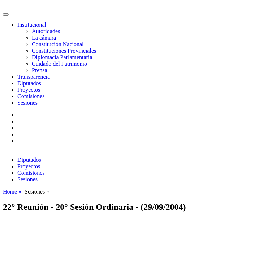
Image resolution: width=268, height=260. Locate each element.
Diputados (29, 83)
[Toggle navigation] (6, 14)
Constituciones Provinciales (64, 51)
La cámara (44, 38)
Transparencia (33, 77)
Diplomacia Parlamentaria (62, 57)
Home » (13, 191)
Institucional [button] (31, 25)
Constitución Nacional (58, 44)
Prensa (39, 70)
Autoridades (46, 31)
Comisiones (31, 96)
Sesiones (27, 103)
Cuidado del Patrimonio (59, 64)
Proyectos (28, 90)
